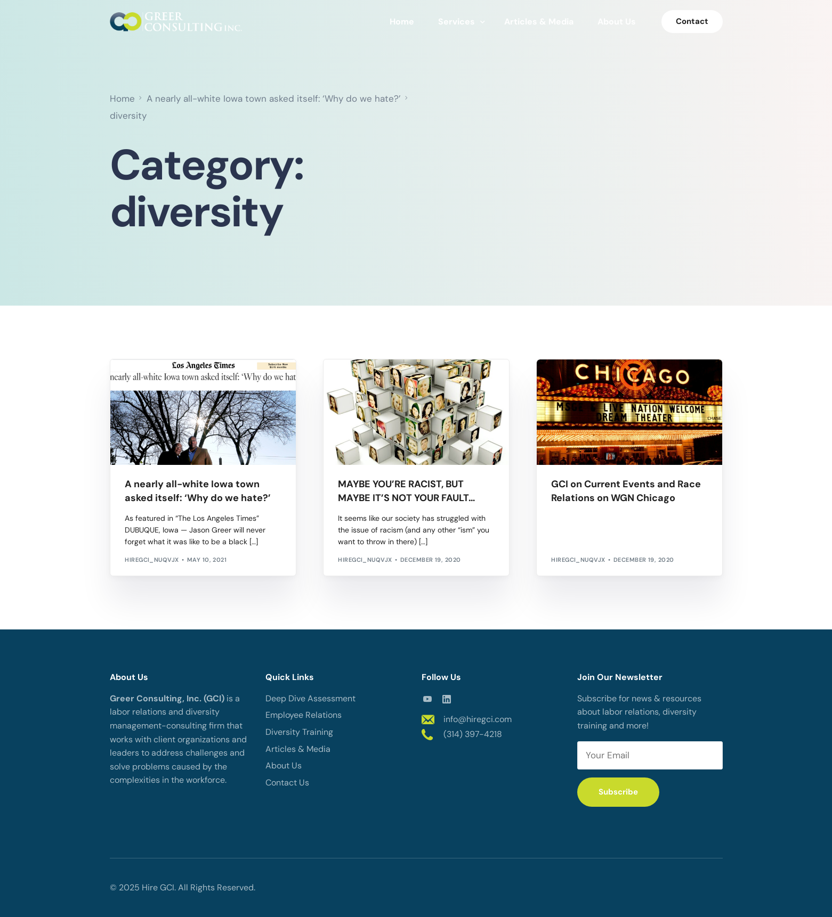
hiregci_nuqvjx (152, 559)
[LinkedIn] (446, 698)
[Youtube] (427, 698)
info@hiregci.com (477, 719)
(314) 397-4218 (472, 734)
